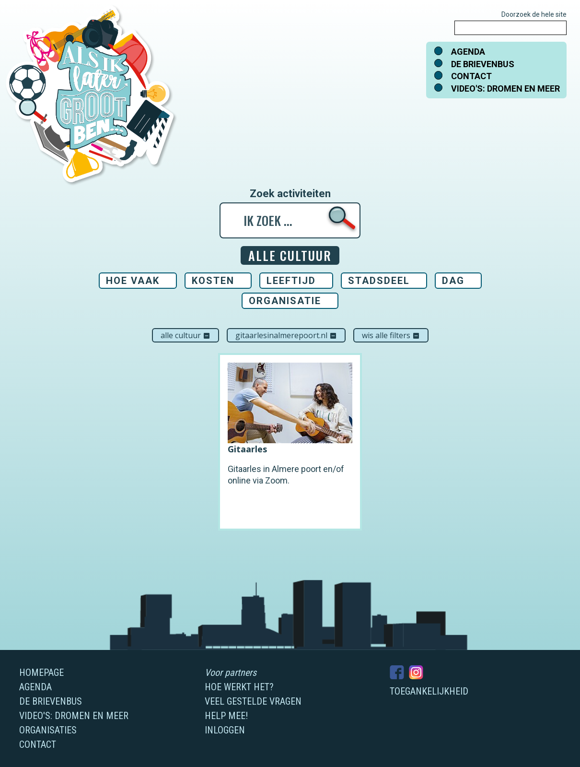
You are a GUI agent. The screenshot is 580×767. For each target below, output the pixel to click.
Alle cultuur (185, 335)
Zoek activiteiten (290, 194)
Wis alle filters (391, 335)
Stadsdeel (379, 280)
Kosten (213, 280)
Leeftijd (291, 280)
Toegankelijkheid (429, 691)
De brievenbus (482, 64)
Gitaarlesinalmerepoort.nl (286, 335)
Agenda (468, 52)
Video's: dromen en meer (505, 88)
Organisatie (285, 301)
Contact (471, 76)
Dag (453, 280)
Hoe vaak (133, 280)
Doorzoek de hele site (534, 14)
